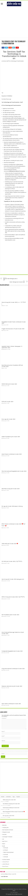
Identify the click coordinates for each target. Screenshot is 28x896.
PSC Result (5, 854)
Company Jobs (5, 827)
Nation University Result (8, 852)
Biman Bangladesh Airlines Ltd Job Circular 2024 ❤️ (14, 811)
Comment (4, 718)
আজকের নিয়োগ (5, 861)
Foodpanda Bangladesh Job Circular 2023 (12, 651)
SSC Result (5, 856)
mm (3, 839)
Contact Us (20, 889)
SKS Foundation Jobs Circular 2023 (10, 614)
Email (3, 736)
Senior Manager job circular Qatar (17, 281)
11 (8, 801)
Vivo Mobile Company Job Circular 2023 (11, 803)
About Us (16, 889)
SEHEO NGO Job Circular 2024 (9, 384)
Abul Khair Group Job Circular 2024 (10, 488)
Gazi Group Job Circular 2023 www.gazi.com (13, 579)
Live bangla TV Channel (7, 836)
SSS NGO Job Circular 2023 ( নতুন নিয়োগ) (12, 561)
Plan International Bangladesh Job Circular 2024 (14, 471)
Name (3, 731)
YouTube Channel (6, 859)
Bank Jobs (4, 825)
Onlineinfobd (10, 889)
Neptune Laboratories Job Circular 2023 (12, 686)
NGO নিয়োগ (4, 841)
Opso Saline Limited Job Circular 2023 (11, 703)
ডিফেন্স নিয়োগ (5, 866)
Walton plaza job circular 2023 (9, 799)
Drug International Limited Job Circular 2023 (13, 668)
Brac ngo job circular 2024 (8, 419)
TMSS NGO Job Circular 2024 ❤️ (10, 543)
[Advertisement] (14, 22)
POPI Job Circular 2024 (7, 401)
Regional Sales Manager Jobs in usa (10, 278)
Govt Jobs (4, 834)
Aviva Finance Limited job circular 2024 (12, 454)
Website (3, 740)
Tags (14, 796)
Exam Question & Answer (7, 829)
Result (3, 846)
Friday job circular (6, 832)
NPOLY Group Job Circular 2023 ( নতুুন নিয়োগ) (13, 597)
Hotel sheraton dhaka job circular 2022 (11, 807)
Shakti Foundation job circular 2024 (11, 436)
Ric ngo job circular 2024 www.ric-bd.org (12, 506)
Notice (3, 843)
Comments (8, 796)
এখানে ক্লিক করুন (4, 876)
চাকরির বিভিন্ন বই (5, 864)
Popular (18, 796)
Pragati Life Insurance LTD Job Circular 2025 (13, 328)
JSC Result (5, 850)
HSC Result (5, 847)
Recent (2, 796)
